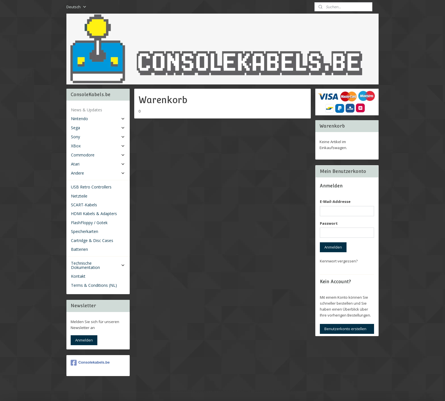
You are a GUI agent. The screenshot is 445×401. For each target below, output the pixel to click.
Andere (98, 173)
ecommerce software (234, 391)
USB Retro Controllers (91, 187)
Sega (98, 127)
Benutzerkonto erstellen (345, 328)
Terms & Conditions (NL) (94, 285)
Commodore (98, 155)
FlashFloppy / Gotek (89, 222)
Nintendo (98, 118)
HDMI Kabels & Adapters (94, 213)
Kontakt (78, 276)
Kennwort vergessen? (339, 261)
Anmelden (84, 340)
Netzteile (79, 196)
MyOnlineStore (285, 391)
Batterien (79, 249)
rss (212, 391)
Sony (98, 136)
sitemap (200, 391)
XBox (98, 145)
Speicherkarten (84, 231)
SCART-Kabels (84, 204)
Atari (98, 164)
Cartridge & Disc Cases (92, 240)
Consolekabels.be (90, 362)
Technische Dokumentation (98, 265)
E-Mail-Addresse (335, 201)
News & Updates (86, 110)
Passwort (329, 223)
